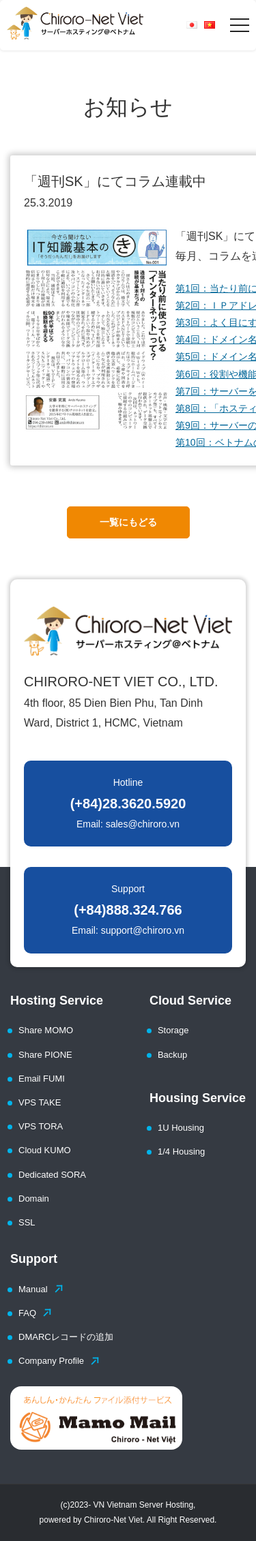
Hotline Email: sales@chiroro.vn (128, 803)
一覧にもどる (128, 522)
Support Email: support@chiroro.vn (128, 909)
